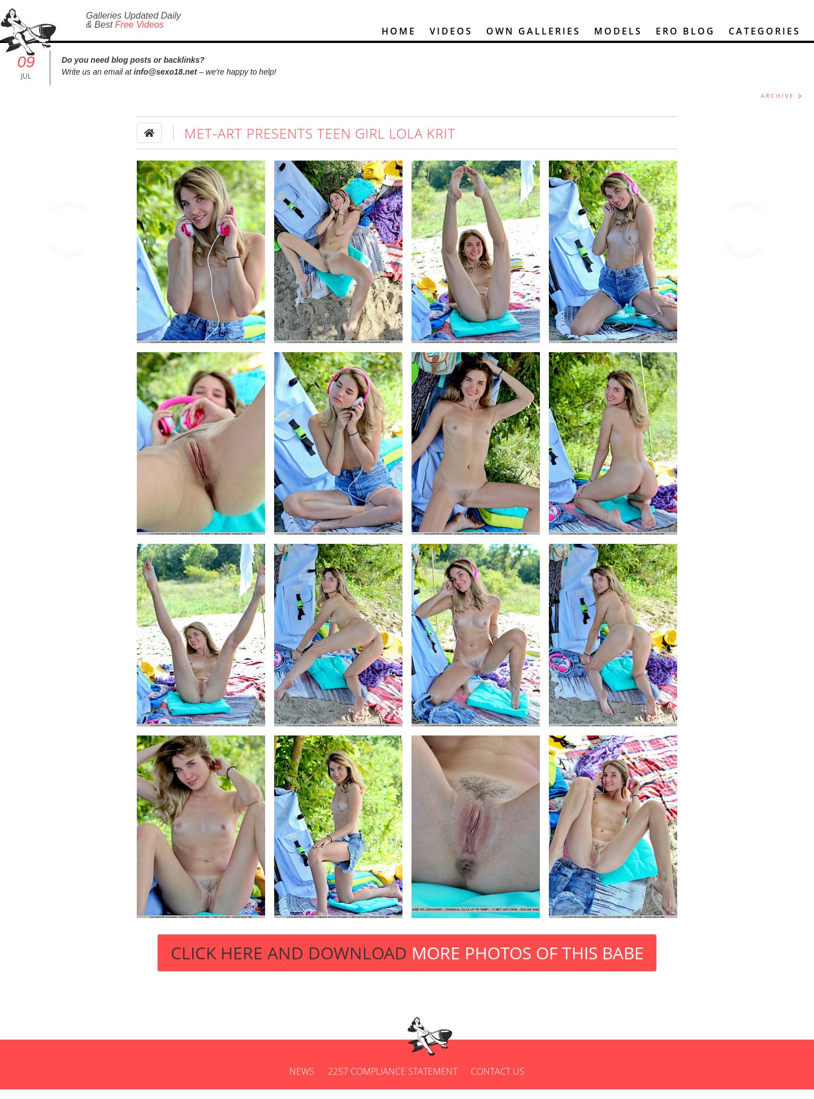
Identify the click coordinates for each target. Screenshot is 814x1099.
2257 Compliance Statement (392, 1081)
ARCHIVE (777, 105)
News (301, 1081)
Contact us (498, 1081)
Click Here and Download (407, 962)
